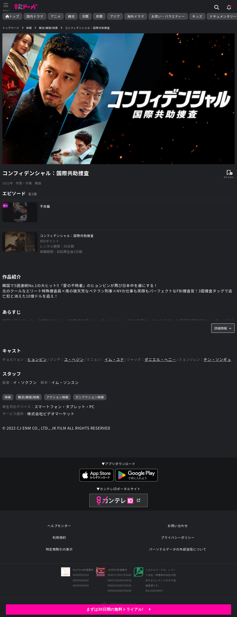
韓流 (71, 16)
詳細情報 (223, 328)
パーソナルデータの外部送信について (177, 549)
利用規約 (59, 537)
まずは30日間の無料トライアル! (118, 609)
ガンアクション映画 (89, 397)
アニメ (56, 16)
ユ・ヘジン (74, 359)
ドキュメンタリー (223, 16)
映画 (8, 397)
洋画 (85, 16)
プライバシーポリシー (178, 537)
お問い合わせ (178, 525)
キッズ (197, 16)
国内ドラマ (34, 16)
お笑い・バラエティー (168, 16)
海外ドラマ (135, 16)
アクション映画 (57, 397)
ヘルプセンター (59, 525)
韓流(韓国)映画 (29, 397)
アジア (115, 16)
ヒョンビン (37, 359)
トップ (12, 16)
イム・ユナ (114, 359)
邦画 (99, 16)
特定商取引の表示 (59, 549)
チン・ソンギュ (217, 359)
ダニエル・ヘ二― (160, 359)
